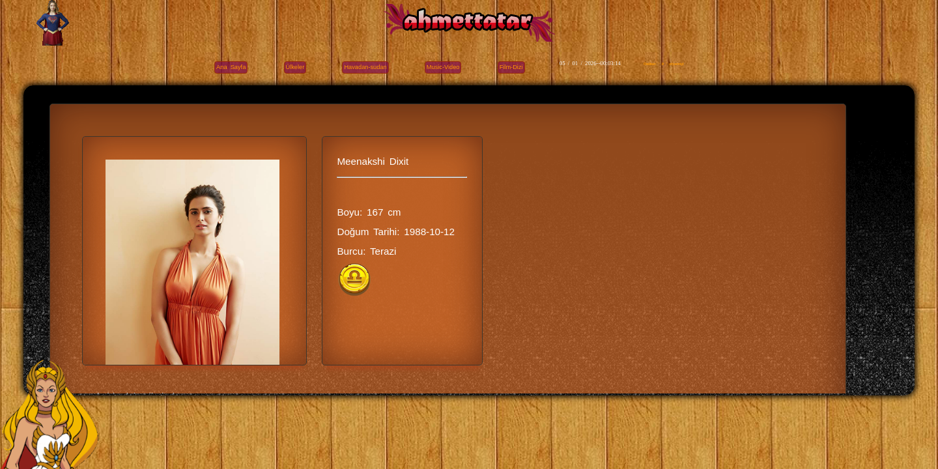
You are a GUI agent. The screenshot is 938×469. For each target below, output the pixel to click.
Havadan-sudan (365, 67)
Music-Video (443, 67)
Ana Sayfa (231, 67)
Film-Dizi (511, 67)
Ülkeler (295, 67)
